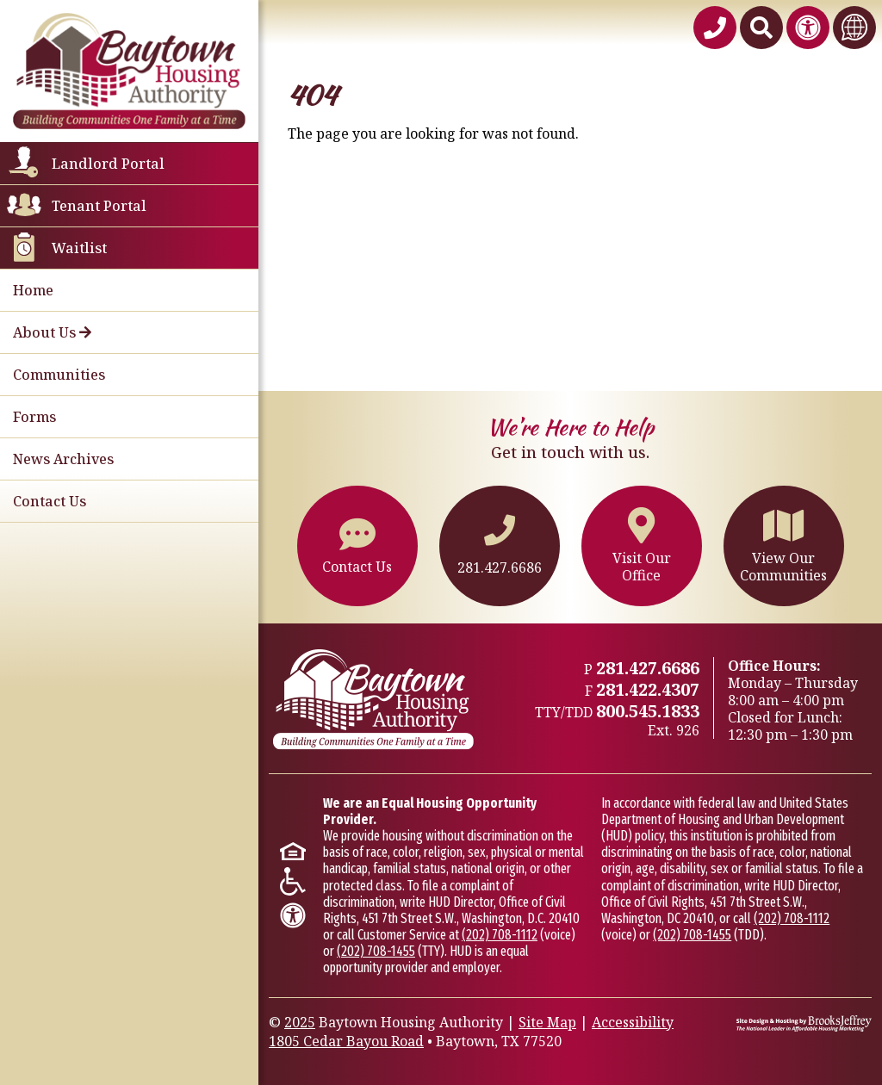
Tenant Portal (99, 205)
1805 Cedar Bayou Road (346, 1041)
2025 (299, 1022)
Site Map (547, 1022)
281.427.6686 (499, 546)
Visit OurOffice (641, 545)
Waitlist (79, 248)
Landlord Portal (108, 163)
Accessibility (633, 1022)
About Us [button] (52, 332)
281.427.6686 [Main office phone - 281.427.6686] (647, 667)
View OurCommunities (783, 545)
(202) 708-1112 (499, 935)
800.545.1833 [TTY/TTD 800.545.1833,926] (647, 710)
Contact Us (49, 501)
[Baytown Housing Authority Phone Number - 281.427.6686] (714, 27)
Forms (34, 416)
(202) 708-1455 (376, 951)
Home (33, 290)
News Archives (63, 459)
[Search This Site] (761, 27)
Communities (59, 374)
